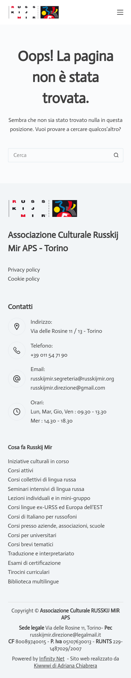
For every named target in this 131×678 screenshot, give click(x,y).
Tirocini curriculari (29, 572)
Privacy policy (24, 269)
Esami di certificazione (34, 563)
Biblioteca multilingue (33, 581)
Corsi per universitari (32, 535)
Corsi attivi (21, 470)
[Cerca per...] (58, 155)
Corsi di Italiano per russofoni (42, 516)
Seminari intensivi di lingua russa (46, 489)
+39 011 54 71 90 (49, 354)
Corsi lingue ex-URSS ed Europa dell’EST (55, 507)
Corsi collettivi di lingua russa (42, 479)
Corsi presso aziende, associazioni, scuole (56, 525)
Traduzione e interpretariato (41, 553)
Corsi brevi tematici (30, 544)
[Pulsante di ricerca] (116, 155)
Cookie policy (24, 278)
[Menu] (120, 12)
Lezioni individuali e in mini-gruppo (49, 498)
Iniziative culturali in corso (38, 461)
